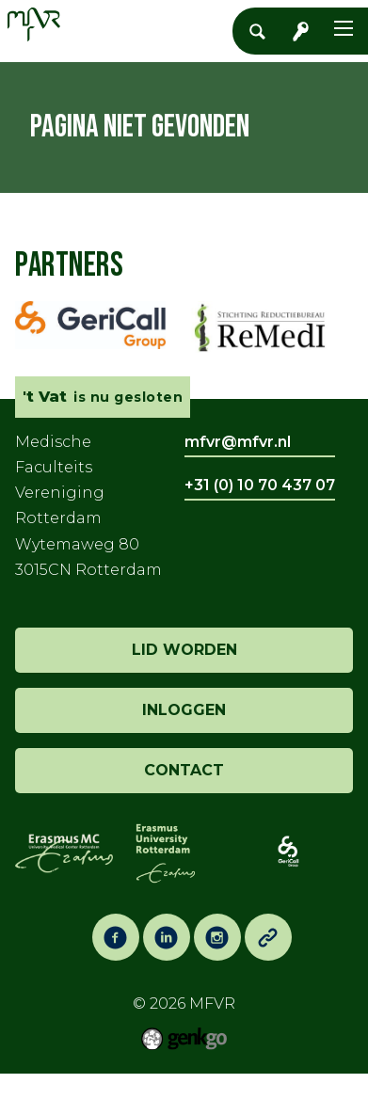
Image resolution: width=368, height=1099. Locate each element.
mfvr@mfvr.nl (237, 442)
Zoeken (263, 31)
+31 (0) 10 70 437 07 (259, 485)
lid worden (184, 650)
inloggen (184, 710)
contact (184, 770)
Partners (69, 266)
